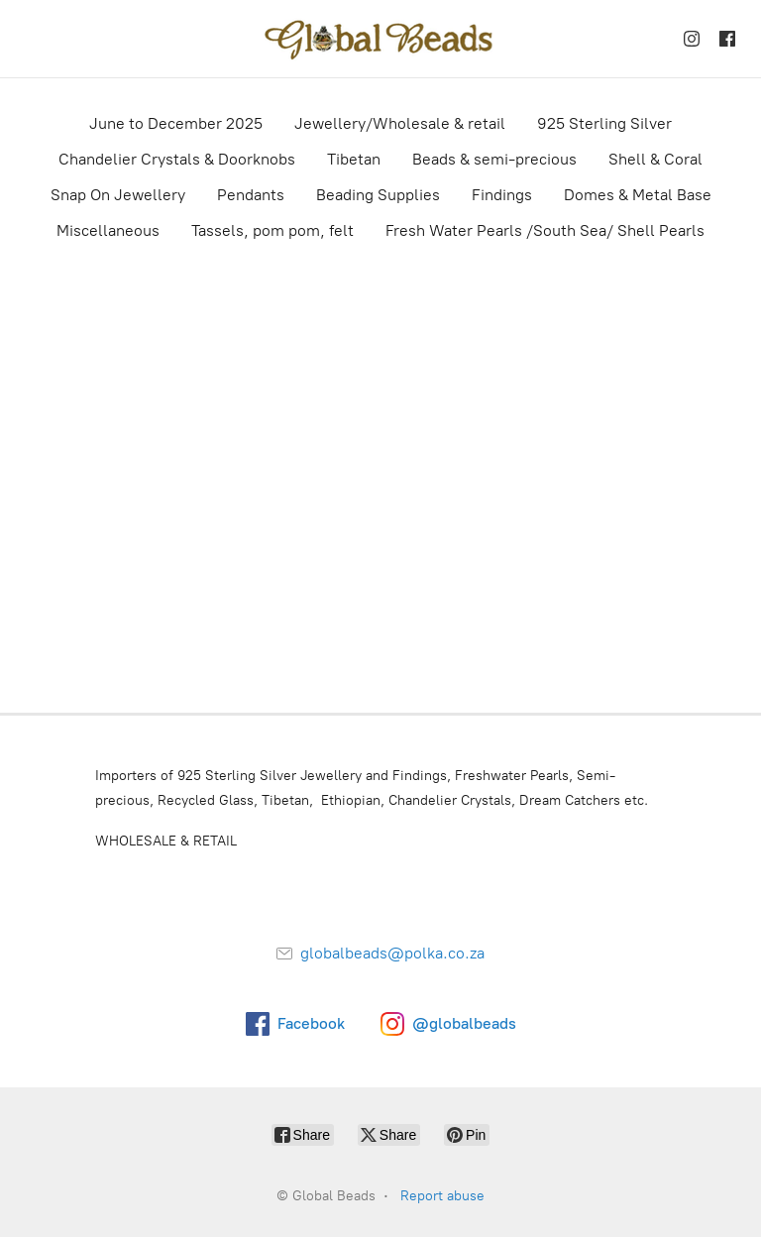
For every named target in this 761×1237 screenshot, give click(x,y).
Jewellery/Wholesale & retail (399, 123)
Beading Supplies (378, 194)
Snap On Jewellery (118, 194)
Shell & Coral (655, 159)
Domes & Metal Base (637, 194)
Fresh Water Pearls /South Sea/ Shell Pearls (545, 230)
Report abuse (442, 1195)
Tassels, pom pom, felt (272, 230)
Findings (502, 194)
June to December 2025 (176, 123)
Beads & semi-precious (494, 159)
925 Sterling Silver (604, 123)
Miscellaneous (108, 230)
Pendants (250, 194)
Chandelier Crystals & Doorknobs (176, 159)
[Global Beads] (380, 38)
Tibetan (353, 159)
